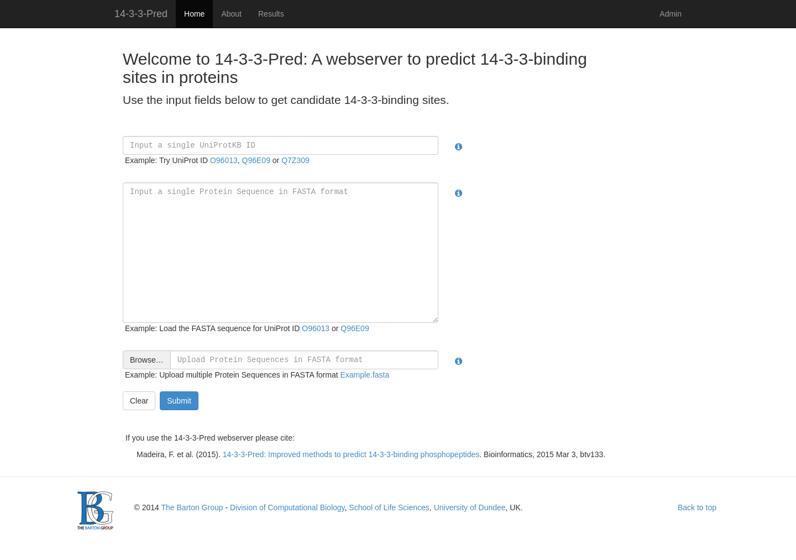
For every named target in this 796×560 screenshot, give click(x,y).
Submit (179, 400)
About (231, 13)
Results (271, 13)
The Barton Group (192, 507)
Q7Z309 (295, 160)
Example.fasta (365, 374)
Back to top (697, 507)
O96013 (224, 160)
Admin (670, 13)
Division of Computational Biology (287, 507)
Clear (139, 400)
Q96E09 (256, 160)
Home (194, 13)
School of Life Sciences (389, 507)
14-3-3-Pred (140, 13)
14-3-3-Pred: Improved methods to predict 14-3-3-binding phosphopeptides (351, 454)
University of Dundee (470, 507)
